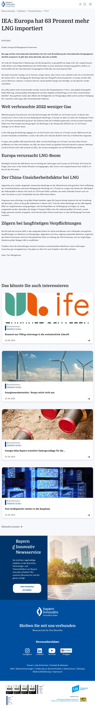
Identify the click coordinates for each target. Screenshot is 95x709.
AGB (12, 669)
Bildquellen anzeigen (10, 526)
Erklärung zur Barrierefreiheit (49, 669)
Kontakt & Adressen (59, 665)
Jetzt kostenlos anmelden (27, 588)
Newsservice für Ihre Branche (47, 630)
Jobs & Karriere (42, 665)
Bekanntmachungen (25, 669)
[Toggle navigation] (90, 4)
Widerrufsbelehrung (42, 672)
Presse (30, 665)
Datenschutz (69, 669)
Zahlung (80, 669)
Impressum (57, 672)
